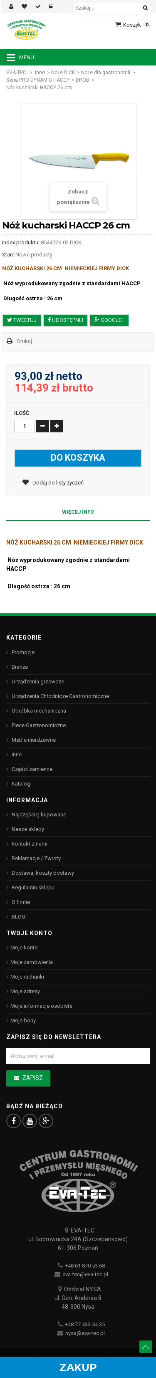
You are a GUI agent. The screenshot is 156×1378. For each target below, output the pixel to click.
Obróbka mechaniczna (38, 711)
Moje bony (23, 1020)
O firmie (20, 902)
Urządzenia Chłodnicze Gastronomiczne (59, 696)
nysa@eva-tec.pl (85, 1333)
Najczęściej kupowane (38, 814)
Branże (19, 667)
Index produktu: (21, 242)
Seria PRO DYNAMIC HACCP (37, 80)
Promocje (22, 652)
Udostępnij (65, 320)
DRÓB (82, 80)
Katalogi (21, 784)
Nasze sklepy (27, 829)
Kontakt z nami (28, 844)
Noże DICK (63, 72)
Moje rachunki (27, 977)
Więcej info (78, 512)
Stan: (8, 254)
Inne (40, 72)
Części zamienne (31, 769)
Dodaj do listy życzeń (57, 482)
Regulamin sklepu (32, 887)
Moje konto (24, 947)
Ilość (22, 413)
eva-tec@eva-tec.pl (85, 1274)
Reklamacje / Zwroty (35, 858)
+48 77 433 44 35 (85, 1324)
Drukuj (24, 341)
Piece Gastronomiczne (38, 725)
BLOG (17, 917)
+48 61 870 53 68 (85, 1266)
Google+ (109, 320)
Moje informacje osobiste (41, 1006)
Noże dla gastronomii (105, 72)
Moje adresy (25, 991)
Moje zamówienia (31, 962)
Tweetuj (22, 320)
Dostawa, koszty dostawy (42, 873)
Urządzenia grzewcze (37, 681)
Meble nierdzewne (33, 740)
